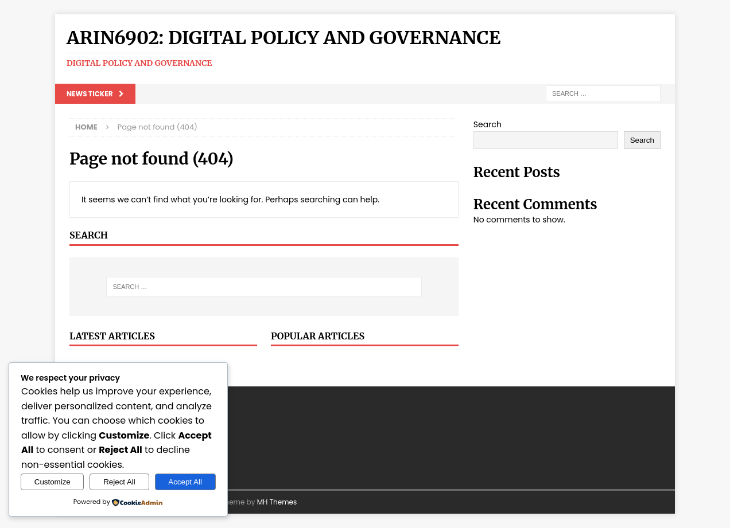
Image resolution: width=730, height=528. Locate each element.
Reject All (119, 482)
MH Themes (277, 502)
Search (487, 124)
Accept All (185, 482)
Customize (52, 482)
